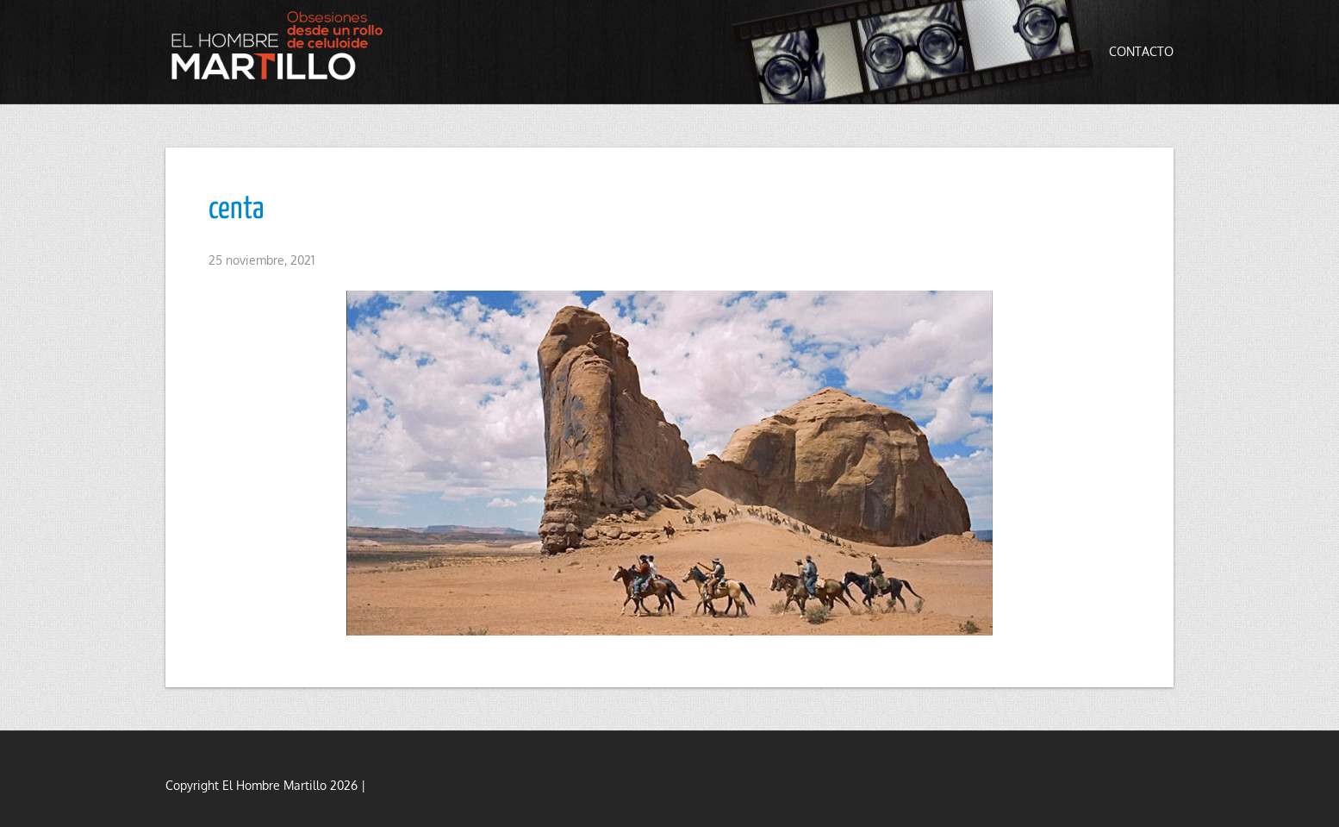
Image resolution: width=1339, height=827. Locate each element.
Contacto (1141, 51)
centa (236, 209)
